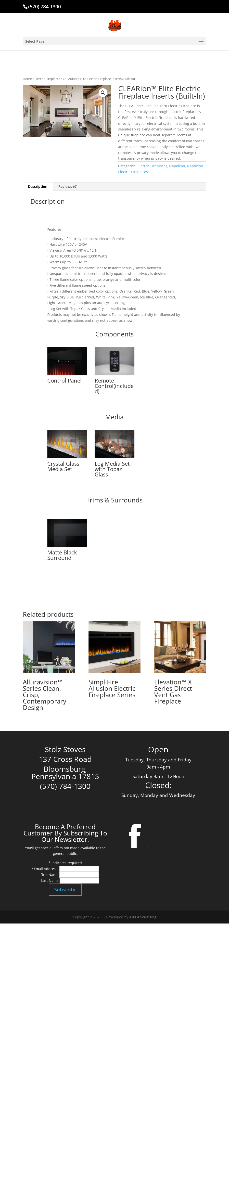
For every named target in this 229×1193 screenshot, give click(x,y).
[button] (103, 92)
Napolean (177, 166)
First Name (49, 874)
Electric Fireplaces (47, 79)
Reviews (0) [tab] (67, 186)
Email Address (46, 868)
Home (27, 79)
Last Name (50, 880)
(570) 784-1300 (44, 6)
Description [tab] (37, 186)
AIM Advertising (142, 917)
